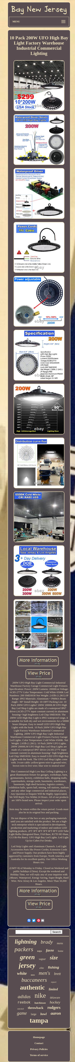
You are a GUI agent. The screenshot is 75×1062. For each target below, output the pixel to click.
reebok (24, 1003)
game (22, 1013)
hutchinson (40, 1003)
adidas (24, 996)
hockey (55, 1002)
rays (39, 950)
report (53, 982)
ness (33, 975)
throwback (35, 1008)
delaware (55, 997)
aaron (56, 1013)
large (33, 1014)
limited (53, 989)
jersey (27, 965)
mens (60, 943)
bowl (43, 1014)
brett (57, 974)
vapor (42, 959)
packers (24, 949)
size (54, 958)
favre (50, 950)
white (22, 973)
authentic (32, 987)
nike (40, 995)
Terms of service (39, 1055)
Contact (38, 1043)
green (27, 957)
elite (41, 967)
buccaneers (34, 980)
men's (44, 973)
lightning (26, 941)
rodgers (53, 1007)
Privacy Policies (39, 1049)
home (60, 951)
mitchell (20, 1009)
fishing (53, 967)
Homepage (39, 1037)
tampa (39, 1020)
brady (47, 942)
